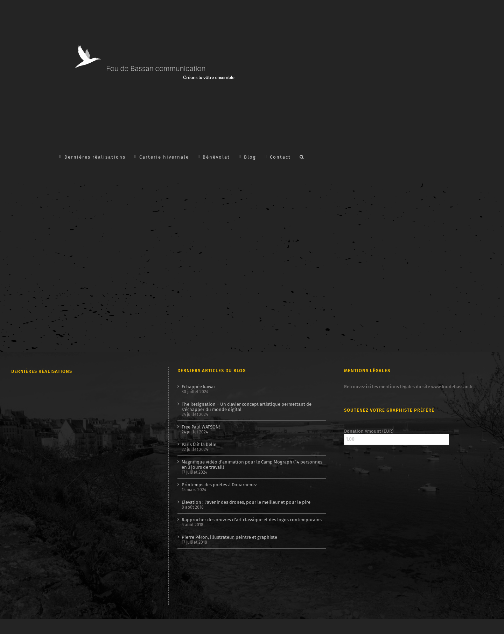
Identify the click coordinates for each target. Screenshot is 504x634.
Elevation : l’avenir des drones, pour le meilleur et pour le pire (246, 502)
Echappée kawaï (198, 386)
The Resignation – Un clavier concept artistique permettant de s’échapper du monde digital (247, 407)
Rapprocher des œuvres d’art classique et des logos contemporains (252, 519)
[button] (302, 156)
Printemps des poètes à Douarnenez (219, 484)
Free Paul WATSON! (201, 427)
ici (368, 386)
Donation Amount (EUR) (368, 431)
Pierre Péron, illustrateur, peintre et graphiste (229, 537)
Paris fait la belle (199, 444)
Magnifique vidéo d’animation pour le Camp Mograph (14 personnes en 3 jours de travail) (252, 464)
